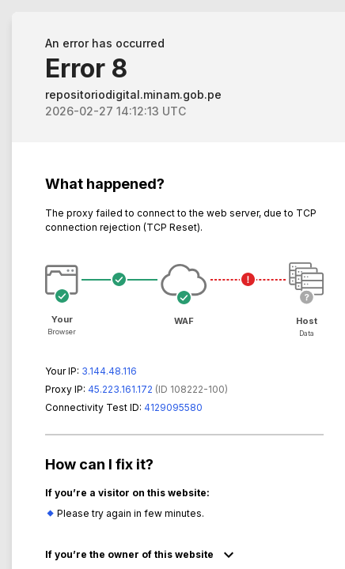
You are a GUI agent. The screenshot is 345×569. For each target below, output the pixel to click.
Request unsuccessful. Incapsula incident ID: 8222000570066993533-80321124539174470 (172, 284)
